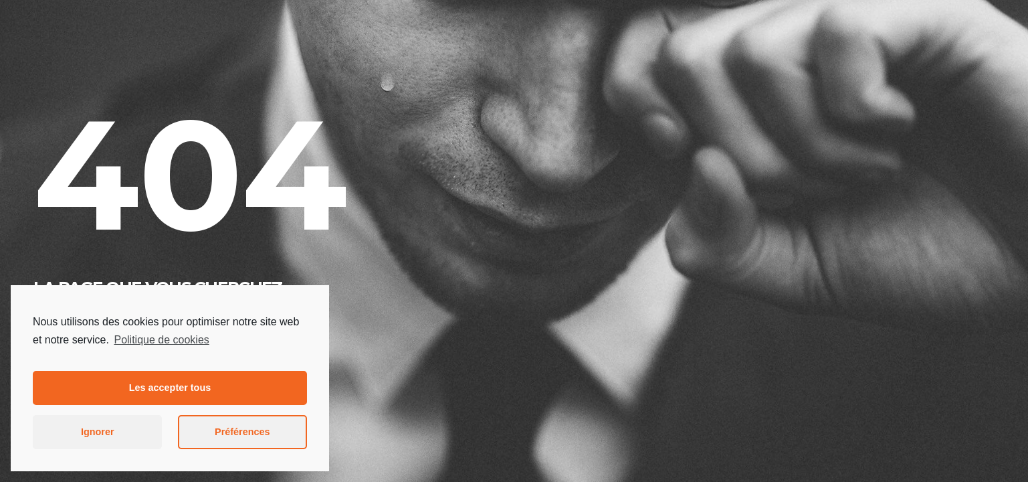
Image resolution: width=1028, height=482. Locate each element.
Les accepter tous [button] (170, 387)
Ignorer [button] (97, 431)
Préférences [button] (242, 431)
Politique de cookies (161, 339)
